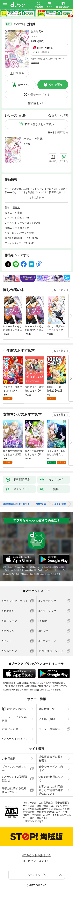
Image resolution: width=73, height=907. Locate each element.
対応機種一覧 (47, 709)
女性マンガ (23, 217)
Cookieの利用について (51, 778)
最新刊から (62, 132)
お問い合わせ (10, 729)
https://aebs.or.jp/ (34, 821)
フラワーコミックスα (28, 222)
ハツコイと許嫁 (33, 138)
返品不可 (35, 63)
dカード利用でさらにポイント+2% (46, 59)
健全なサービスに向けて (51, 768)
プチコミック (22, 228)
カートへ (23, 84)
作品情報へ (34, 103)
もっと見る (59, 289)
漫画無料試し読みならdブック (16, 504)
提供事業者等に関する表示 (51, 758)
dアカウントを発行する (36, 855)
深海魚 (34, 31)
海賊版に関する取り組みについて (14, 790)
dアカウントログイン (15, 739)
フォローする (41, 31)
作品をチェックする (38, 94)
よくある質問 (47, 719)
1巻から (51, 132)
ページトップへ (36, 874)
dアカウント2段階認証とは (14, 778)
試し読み (19, 73)
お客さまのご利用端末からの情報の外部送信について (51, 790)
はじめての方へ (14, 709)
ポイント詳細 (40, 52)
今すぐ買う (55, 84)
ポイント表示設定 (49, 729)
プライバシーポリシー (14, 768)
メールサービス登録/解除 (14, 718)
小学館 (18, 212)
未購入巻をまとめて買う (39, 124)
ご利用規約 (9, 758)
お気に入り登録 (60, 115)
